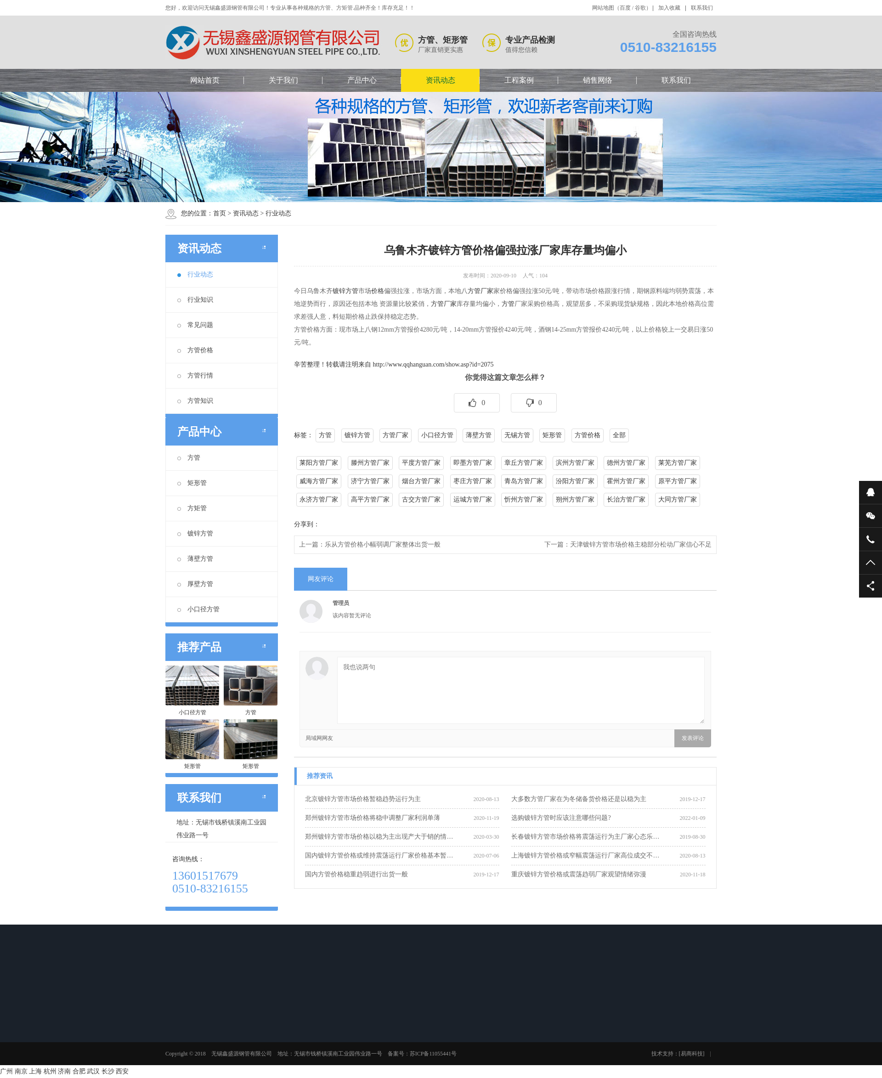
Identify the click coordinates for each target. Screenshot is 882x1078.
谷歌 (640, 8)
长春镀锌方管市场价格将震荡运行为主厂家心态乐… (585, 836)
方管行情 (195, 375)
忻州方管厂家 (523, 499)
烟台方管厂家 (421, 481)
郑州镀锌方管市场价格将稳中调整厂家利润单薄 (372, 817)
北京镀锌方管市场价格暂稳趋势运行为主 (363, 799)
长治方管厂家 (626, 499)
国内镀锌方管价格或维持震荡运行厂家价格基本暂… (379, 855)
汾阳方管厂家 (575, 481)
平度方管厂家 (421, 462)
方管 (188, 457)
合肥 (79, 1071)
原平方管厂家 (677, 481)
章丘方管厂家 (523, 462)
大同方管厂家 (677, 499)
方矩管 (192, 508)
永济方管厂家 (319, 499)
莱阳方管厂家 (319, 462)
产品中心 (362, 80)
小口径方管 (198, 609)
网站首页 (205, 80)
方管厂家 (444, 303)
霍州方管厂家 (626, 481)
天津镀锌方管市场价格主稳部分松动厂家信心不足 (641, 544)
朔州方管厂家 (575, 499)
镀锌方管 (195, 533)
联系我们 (702, 8)
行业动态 (278, 213)
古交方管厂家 (421, 499)
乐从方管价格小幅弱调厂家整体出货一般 (383, 544)
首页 (219, 213)
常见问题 (195, 325)
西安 (122, 1071)
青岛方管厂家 (523, 481)
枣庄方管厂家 (472, 481)
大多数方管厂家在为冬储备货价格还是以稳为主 (578, 799)
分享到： (307, 524)
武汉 (93, 1071)
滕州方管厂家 (370, 462)
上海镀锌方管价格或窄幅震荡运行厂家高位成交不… (585, 855)
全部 (619, 435)
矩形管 (192, 483)
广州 (6, 1071)
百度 (625, 8)
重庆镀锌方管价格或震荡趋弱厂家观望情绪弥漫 (578, 874)
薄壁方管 (195, 558)
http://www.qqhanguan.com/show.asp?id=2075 (433, 364)
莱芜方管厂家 (677, 462)
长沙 (108, 1071)
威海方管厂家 (319, 481)
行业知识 (195, 299)
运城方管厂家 (472, 499)
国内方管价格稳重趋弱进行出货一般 (356, 874)
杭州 (50, 1071)
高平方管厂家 (370, 499)
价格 (377, 291)
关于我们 (283, 80)
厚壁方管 (195, 584)
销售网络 (597, 80)
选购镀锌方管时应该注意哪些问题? (561, 817)
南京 (21, 1071)
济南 (64, 1071)
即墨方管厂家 (472, 462)
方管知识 (195, 400)
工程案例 (519, 80)
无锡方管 (517, 435)
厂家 (487, 291)
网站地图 (603, 8)
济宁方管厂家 (370, 481)
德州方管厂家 (626, 462)
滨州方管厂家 (575, 462)
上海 (35, 1071)
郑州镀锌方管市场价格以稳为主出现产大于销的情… (379, 836)
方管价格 (195, 350)
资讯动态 (440, 80)
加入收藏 (669, 8)
